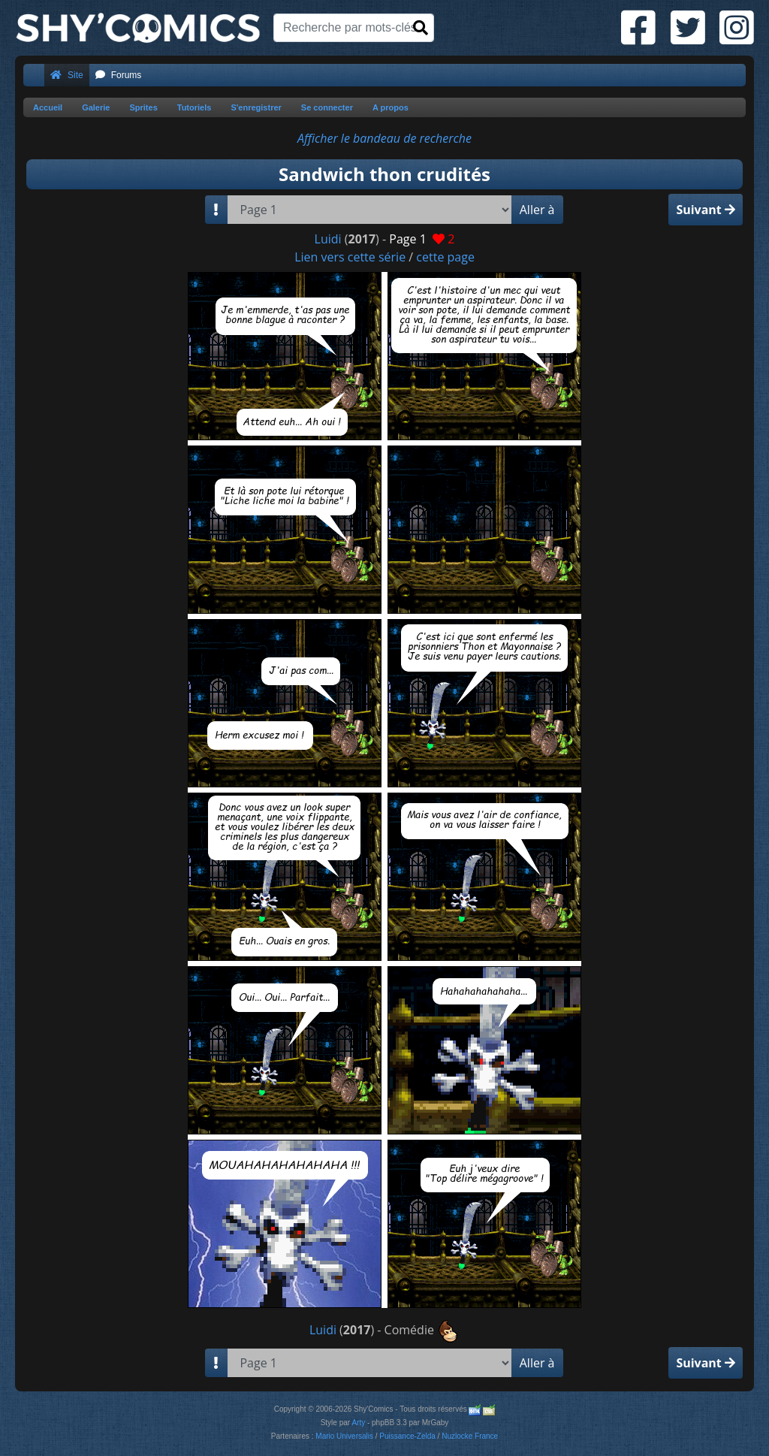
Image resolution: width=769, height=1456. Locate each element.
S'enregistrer (256, 107)
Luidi (328, 239)
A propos (390, 107)
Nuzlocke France (470, 1436)
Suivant (705, 209)
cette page (445, 257)
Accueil (47, 107)
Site (66, 75)
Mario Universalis (344, 1436)
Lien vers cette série (350, 257)
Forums (118, 75)
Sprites (143, 107)
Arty (358, 1422)
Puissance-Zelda (407, 1436)
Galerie (96, 107)
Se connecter (327, 107)
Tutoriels (194, 107)
